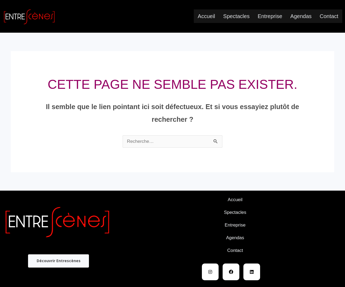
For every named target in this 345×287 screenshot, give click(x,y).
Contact (329, 16)
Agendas (301, 16)
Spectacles (236, 16)
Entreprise (270, 16)
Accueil (206, 16)
